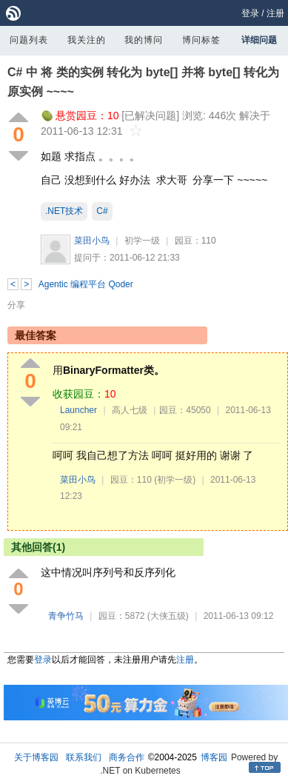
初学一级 (142, 240)
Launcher (78, 410)
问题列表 (29, 40)
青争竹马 (66, 616)
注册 (275, 13)
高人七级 (129, 410)
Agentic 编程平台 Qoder (85, 284)
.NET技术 (64, 211)
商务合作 (126, 757)
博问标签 (201, 40)
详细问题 (259, 40)
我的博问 (143, 40)
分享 (16, 305)
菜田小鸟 (92, 240)
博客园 (214, 757)
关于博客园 (36, 757)
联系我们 (83, 757)
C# (101, 211)
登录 (250, 13)
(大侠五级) (168, 616)
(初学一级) (174, 480)
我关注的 (86, 40)
